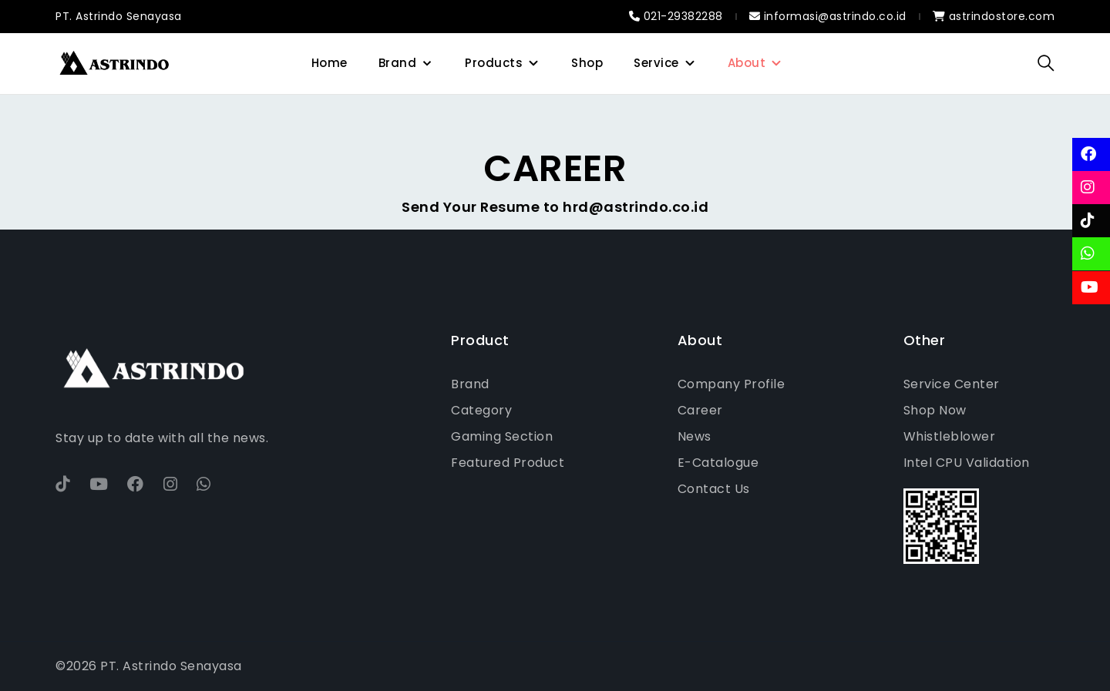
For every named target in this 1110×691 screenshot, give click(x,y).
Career (700, 410)
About (747, 63)
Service (656, 63)
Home (329, 63)
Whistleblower (949, 436)
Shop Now (935, 410)
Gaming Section (502, 436)
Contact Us (714, 489)
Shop (587, 63)
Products (494, 63)
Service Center (951, 384)
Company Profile (731, 384)
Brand (397, 63)
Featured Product (507, 462)
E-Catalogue (718, 462)
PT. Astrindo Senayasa (119, 16)
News (694, 436)
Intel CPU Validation (966, 462)
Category (481, 410)
